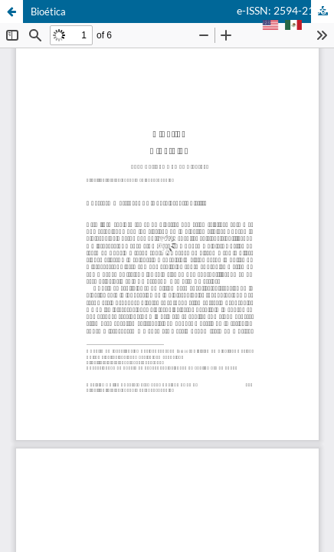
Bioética (48, 11)
